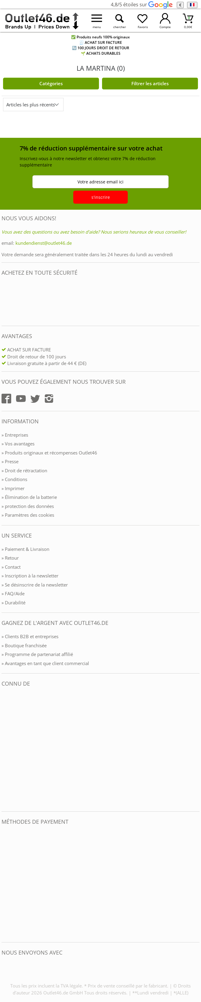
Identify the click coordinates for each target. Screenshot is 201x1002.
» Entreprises (15, 435)
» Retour (10, 558)
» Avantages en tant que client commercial (45, 663)
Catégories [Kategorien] (51, 83)
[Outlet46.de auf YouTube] (21, 398)
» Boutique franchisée (24, 645)
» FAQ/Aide (13, 593)
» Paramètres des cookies (28, 515)
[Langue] (192, 5)
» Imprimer (13, 488)
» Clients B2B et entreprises (30, 636)
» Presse (10, 461)
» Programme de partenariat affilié (37, 654)
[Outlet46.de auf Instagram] (49, 398)
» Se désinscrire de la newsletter (35, 585)
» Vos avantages (18, 444)
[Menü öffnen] (96, 20)
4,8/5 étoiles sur (141, 4)
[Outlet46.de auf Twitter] (35, 398)
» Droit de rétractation (24, 470)
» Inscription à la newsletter (30, 576)
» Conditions (14, 479)
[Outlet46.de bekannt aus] (6, 749)
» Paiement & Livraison (25, 549)
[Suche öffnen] (119, 20)
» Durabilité (13, 603)
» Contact (11, 567)
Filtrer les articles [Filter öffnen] (150, 83)
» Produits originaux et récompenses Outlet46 (49, 453)
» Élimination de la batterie (29, 497)
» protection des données (28, 506)
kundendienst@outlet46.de (43, 243)
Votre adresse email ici (100, 182)
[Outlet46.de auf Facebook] (6, 398)
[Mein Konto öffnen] (165, 20)
